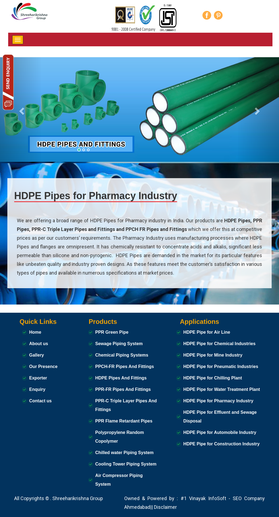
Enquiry (37, 389)
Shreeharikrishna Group (77, 498)
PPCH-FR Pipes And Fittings (124, 366)
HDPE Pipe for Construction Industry (221, 444)
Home (35, 332)
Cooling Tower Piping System (126, 464)
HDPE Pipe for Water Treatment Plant (221, 389)
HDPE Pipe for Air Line (206, 332)
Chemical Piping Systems (121, 355)
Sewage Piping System (119, 343)
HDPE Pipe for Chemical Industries (219, 343)
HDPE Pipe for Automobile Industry (219, 432)
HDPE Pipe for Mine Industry (212, 355)
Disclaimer (165, 507)
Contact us (40, 401)
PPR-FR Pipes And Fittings (123, 389)
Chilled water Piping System (124, 452)
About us (38, 343)
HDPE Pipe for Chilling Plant (212, 378)
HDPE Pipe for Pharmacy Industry (218, 401)
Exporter (38, 378)
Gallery (36, 355)
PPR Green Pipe (112, 332)
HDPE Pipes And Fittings (121, 378)
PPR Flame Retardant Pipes (124, 421)
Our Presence (43, 366)
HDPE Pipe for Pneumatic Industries (220, 366)
